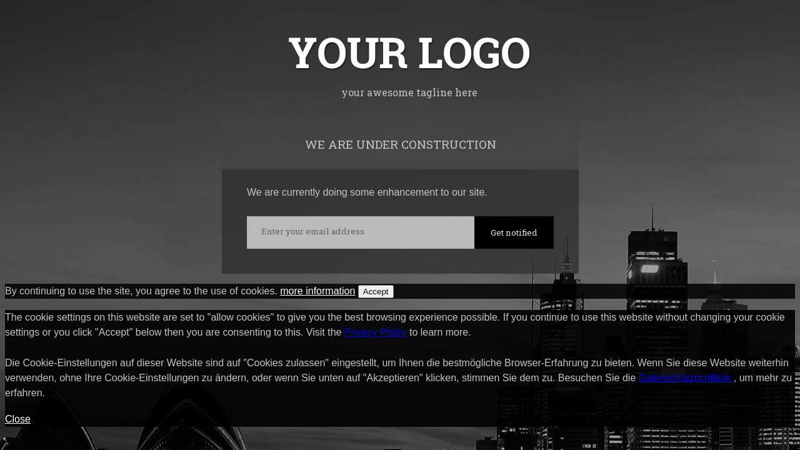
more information (317, 291)
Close (18, 419)
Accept (376, 291)
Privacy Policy (375, 332)
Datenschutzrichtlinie (686, 377)
